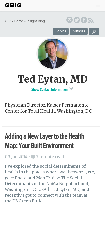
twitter (77, 20)
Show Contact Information (52, 89)
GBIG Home (14, 21)
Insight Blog (36, 21)
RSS (91, 21)
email (69, 20)
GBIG (13, 5)
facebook (84, 20)
